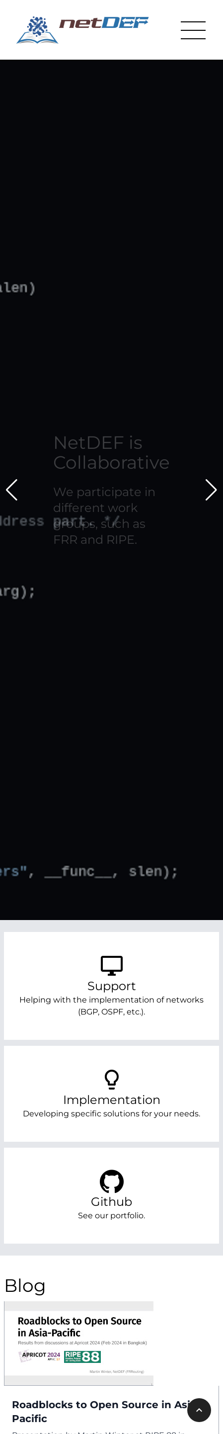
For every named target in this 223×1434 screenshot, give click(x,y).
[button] (11, 490)
